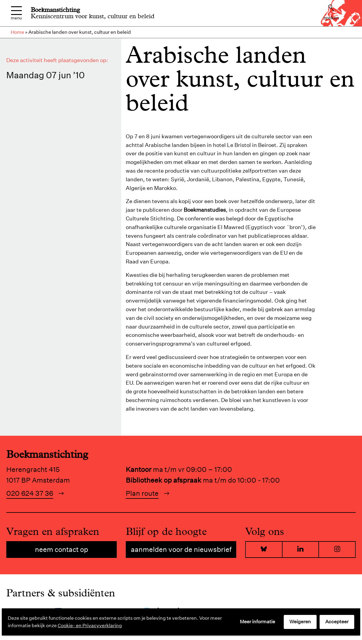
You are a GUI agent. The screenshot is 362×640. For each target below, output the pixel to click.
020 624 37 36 (29, 493)
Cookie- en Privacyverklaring (90, 625)
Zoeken (331, 12)
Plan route (142, 493)
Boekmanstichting (55, 9)
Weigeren (300, 621)
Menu (16, 13)
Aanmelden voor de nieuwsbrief (181, 549)
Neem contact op (61, 549)
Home (17, 32)
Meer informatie (257, 621)
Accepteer (337, 621)
